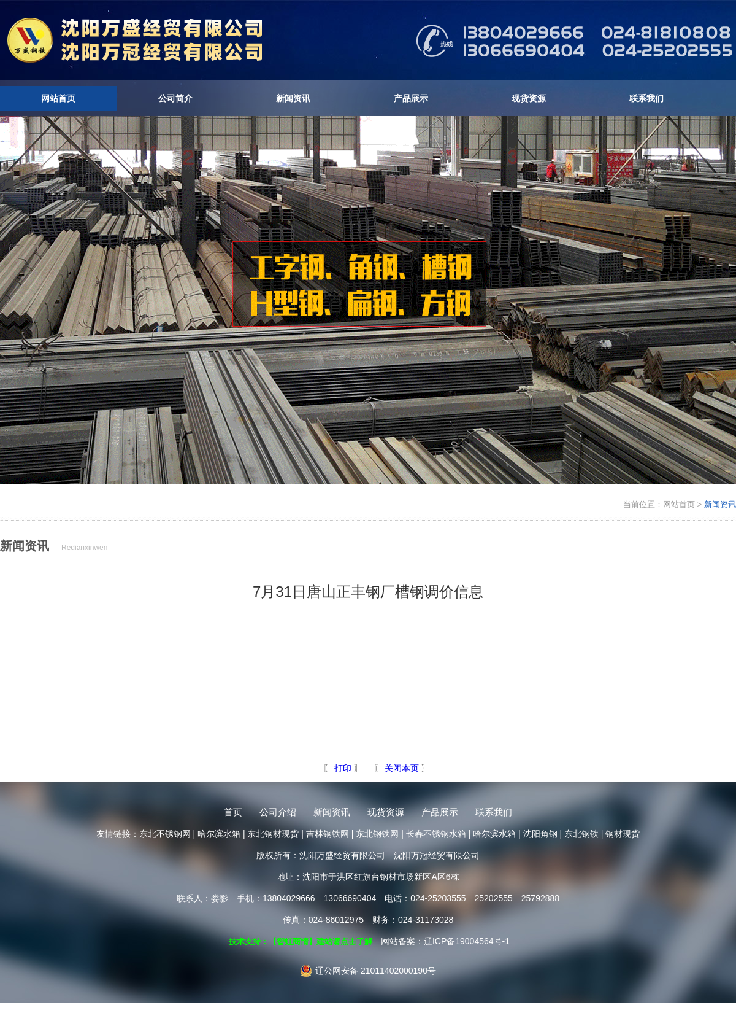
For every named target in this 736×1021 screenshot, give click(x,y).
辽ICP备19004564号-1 (467, 941)
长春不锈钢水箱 (436, 834)
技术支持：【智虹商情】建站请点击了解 (300, 941)
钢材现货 (622, 834)
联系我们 (646, 98)
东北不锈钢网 (165, 834)
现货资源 (529, 98)
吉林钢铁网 (327, 834)
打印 (341, 768)
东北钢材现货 (273, 834)
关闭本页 (402, 768)
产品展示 (411, 98)
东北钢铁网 (377, 834)
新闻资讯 (293, 98)
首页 (233, 812)
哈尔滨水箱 (218, 834)
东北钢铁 (581, 834)
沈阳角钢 (540, 834)
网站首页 (58, 98)
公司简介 (175, 98)
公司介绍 (277, 812)
